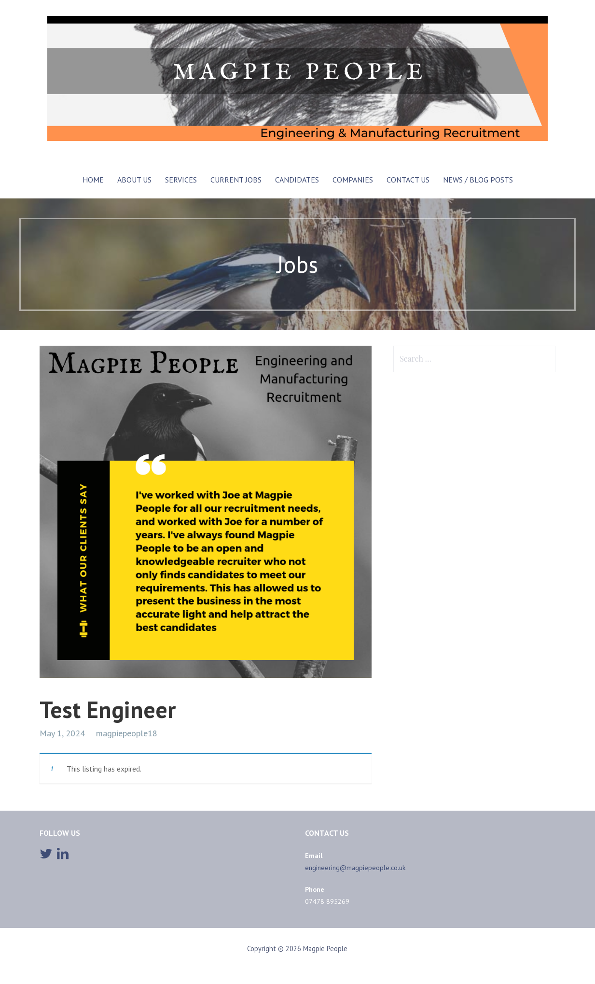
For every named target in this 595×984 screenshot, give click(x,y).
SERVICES (181, 179)
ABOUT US (134, 179)
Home (93, 179)
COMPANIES (352, 179)
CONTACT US (408, 179)
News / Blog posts (478, 179)
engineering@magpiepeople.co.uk (355, 867)
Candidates (297, 179)
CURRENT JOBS (236, 179)
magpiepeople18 (126, 733)
